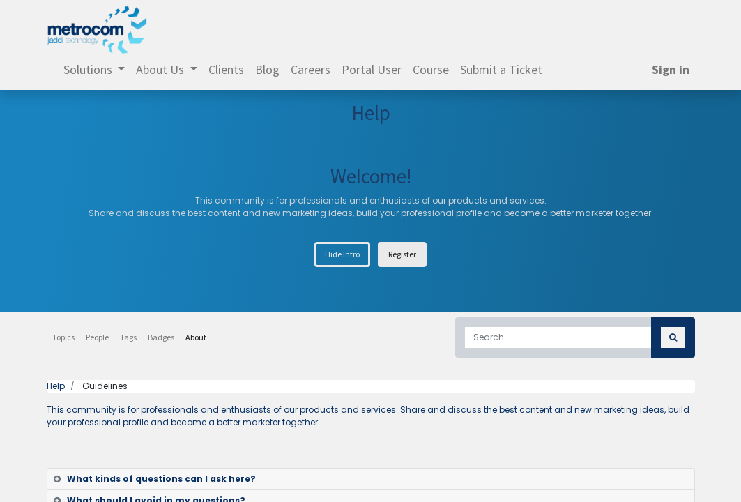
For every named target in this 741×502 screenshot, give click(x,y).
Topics (63, 337)
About (195, 337)
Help (56, 386)
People (97, 337)
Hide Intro (342, 254)
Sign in (670, 69)
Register (402, 254)
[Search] (673, 337)
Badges (161, 337)
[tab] (370, 479)
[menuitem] (226, 69)
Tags (128, 337)
